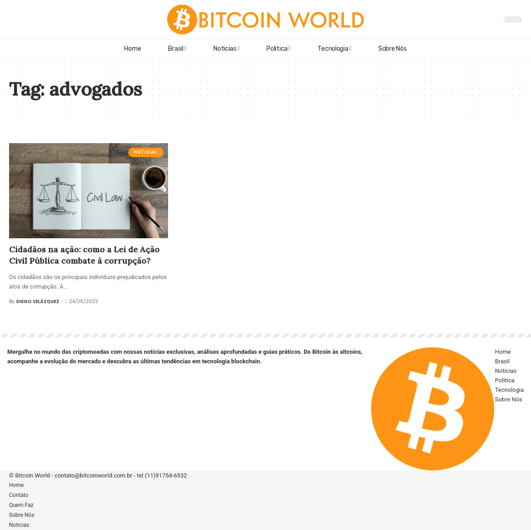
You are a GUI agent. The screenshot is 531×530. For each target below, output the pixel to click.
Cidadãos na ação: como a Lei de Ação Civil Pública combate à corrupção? (84, 255)
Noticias (145, 152)
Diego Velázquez (37, 301)
